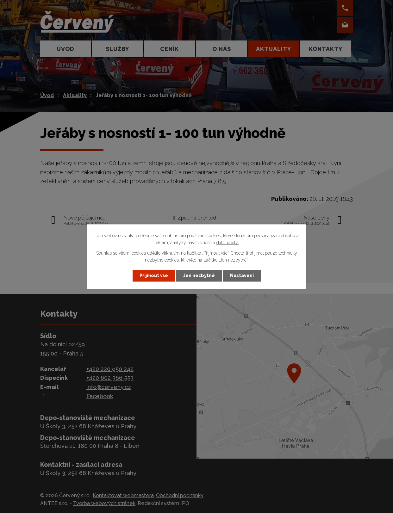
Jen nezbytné (199, 275)
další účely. (227, 242)
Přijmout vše (154, 275)
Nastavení (242, 275)
